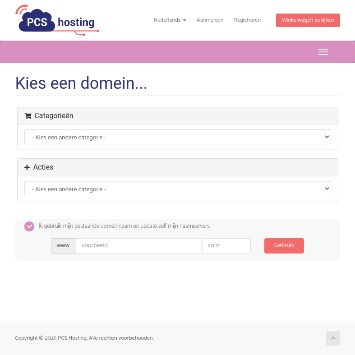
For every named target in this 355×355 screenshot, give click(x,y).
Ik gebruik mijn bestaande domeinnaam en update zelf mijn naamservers (117, 226)
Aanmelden (210, 20)
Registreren (247, 20)
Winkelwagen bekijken (308, 20)
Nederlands (169, 20)
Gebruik (284, 245)
